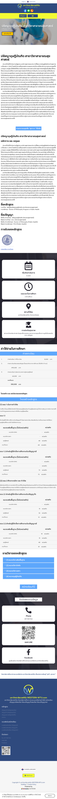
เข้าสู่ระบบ (24, 1)
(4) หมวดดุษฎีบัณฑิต (14, 576)
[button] (33, 15)
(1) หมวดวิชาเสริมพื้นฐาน (15, 560)
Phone (28, 616)
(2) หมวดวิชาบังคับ (13, 565)
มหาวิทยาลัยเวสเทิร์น (31, 5)
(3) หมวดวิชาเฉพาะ (13, 571)
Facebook (28, 657)
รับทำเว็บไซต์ (32, 789)
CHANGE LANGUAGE (29, 769)
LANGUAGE (32, 1)
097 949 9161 (28, 619)
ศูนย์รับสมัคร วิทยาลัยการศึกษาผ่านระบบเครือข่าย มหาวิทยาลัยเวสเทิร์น (28, 661)
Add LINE (28, 642)
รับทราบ (50, 796)
